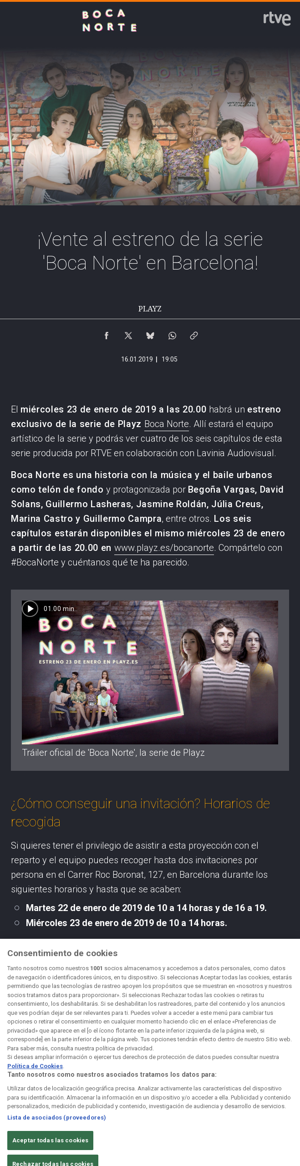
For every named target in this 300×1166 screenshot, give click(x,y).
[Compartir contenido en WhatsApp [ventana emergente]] (172, 333)
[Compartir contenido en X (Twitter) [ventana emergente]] (128, 333)
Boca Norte (166, 423)
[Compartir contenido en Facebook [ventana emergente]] (106, 333)
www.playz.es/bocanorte (164, 547)
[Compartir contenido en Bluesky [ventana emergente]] (150, 333)
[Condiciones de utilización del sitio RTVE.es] (21, 1077)
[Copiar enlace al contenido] (194, 333)
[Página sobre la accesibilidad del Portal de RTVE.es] (193, 1077)
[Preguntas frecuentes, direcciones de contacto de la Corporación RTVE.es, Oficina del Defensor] (278, 1077)
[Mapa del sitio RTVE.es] (235, 1077)
